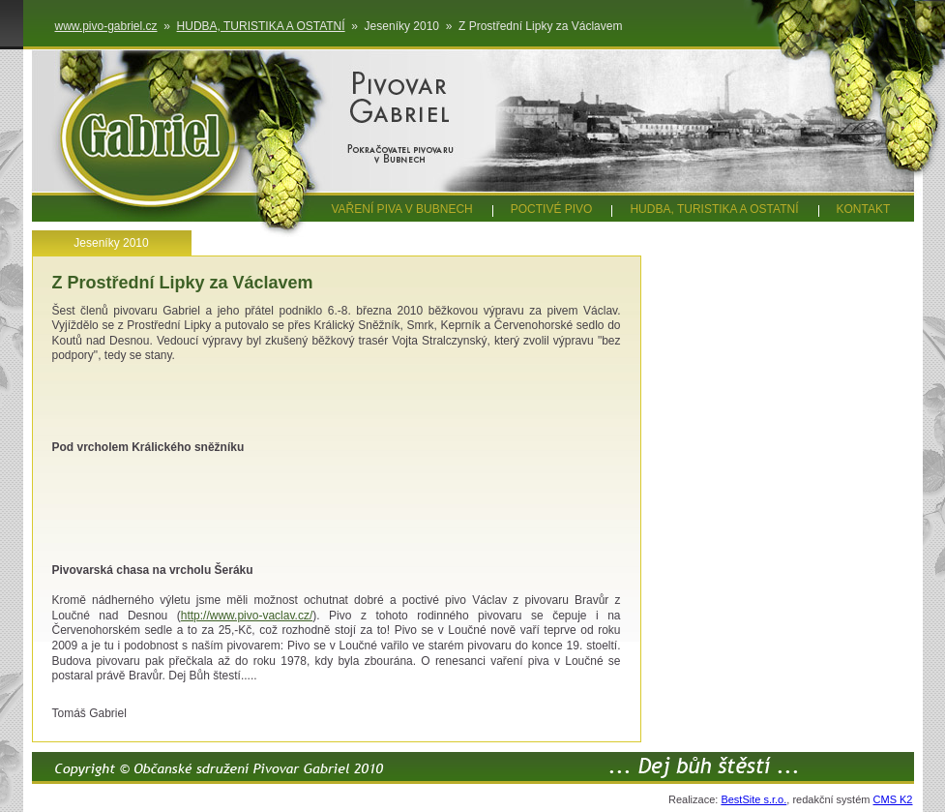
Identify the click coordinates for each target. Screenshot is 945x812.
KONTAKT (864, 209)
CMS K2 (893, 799)
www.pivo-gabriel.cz (106, 26)
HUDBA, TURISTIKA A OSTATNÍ (261, 26)
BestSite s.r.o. (753, 799)
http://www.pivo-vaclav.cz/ (247, 615)
